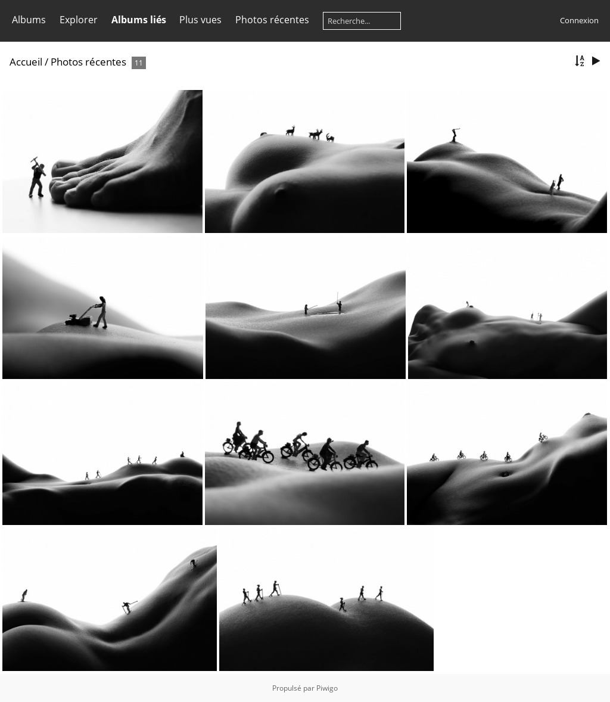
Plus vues (200, 19)
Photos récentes (272, 19)
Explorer (79, 19)
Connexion (579, 20)
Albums (29, 19)
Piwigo (327, 688)
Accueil (26, 62)
